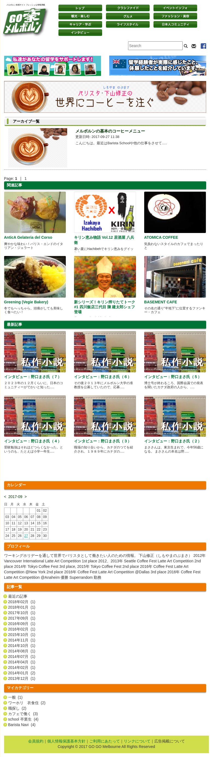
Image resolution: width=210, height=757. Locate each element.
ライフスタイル (128, 24)
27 (26, 536)
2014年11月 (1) (22, 640)
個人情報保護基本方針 (66, 741)
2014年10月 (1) (22, 645)
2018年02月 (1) (22, 602)
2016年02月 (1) (22, 629)
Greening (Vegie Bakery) (26, 302)
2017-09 (15, 496)
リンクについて (137, 741)
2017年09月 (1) (22, 618)
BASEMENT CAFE (160, 302)
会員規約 (35, 741)
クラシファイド (128, 8)
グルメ (128, 16)
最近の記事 (17, 596)
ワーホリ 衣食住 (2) (27, 703)
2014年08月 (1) (22, 651)
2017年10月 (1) (22, 613)
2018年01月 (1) (22, 607)
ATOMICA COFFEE (161, 237)
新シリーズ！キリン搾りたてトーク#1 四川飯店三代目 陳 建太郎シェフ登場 (104, 307)
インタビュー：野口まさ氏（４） (32, 441)
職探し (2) (17, 708)
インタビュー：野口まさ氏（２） (173, 441)
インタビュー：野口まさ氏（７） (32, 377)
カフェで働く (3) (23, 714)
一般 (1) (15, 697)
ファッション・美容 (175, 16)
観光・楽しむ (80, 16)
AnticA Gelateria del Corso (28, 237)
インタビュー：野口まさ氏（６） (102, 377)
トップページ (80, 8)
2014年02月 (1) (22, 667)
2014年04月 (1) (22, 662)
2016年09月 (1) (22, 623)
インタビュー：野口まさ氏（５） (173, 377)
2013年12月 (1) (22, 678)
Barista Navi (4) (22, 725)
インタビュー (80, 32)
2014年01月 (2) (22, 673)
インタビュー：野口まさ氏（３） (102, 441)
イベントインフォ (175, 8)
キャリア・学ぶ (80, 24)
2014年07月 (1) (22, 656)
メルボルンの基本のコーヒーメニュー (110, 131)
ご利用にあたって (104, 741)
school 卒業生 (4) (23, 719)
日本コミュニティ (175, 24)
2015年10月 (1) (22, 634)
